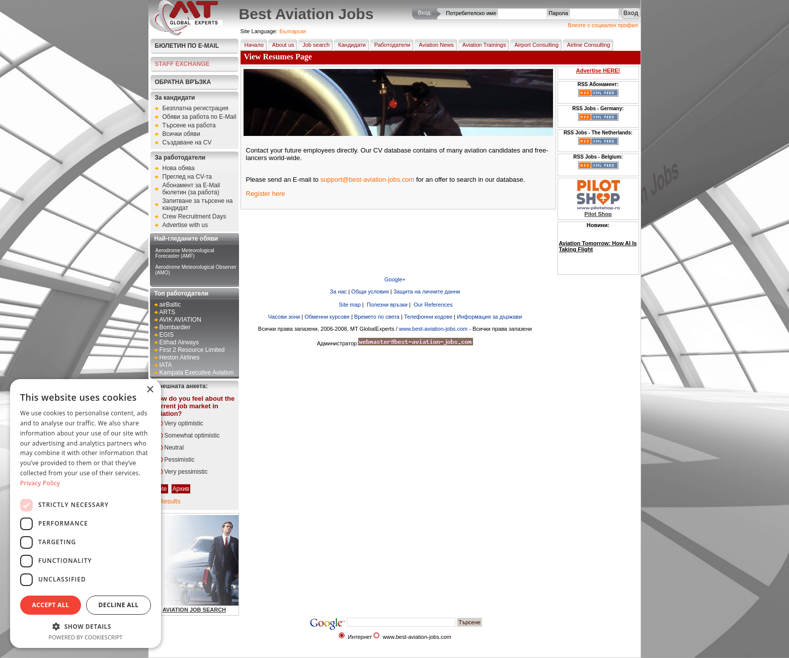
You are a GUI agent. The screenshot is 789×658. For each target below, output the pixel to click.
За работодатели (180, 157)
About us (281, 45)
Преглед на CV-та (187, 176)
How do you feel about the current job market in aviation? (194, 406)
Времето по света (377, 317)
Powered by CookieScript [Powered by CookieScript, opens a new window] (86, 637)
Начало (252, 45)
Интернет (360, 637)
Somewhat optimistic (192, 435)
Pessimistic (180, 459)
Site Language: (259, 31)
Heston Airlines (180, 357)
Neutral (174, 447)
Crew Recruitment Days (194, 216)
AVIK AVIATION (180, 319)
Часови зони (284, 317)
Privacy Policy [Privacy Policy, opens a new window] (40, 483)
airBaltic (170, 304)
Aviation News (434, 45)
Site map (348, 305)
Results (169, 501)
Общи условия (370, 291)
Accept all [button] (50, 605)
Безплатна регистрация (195, 108)
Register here (265, 193)
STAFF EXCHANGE (182, 63)
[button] (85, 626)
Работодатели (390, 45)
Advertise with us (185, 225)
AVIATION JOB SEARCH (194, 610)
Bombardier (175, 327)
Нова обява (179, 168)
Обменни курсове (327, 317)
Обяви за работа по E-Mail (199, 116)
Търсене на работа (189, 125)
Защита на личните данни (426, 291)
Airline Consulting (586, 45)
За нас (338, 291)
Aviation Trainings (482, 45)
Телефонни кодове (428, 317)
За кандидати (175, 97)
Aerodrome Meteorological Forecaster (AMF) (184, 253)
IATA (166, 365)
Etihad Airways (179, 342)
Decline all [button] (119, 605)
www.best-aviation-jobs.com (433, 329)
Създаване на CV (187, 142)
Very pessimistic (186, 471)
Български (292, 31)
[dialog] (85, 513)
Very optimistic (184, 423)
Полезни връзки (386, 305)
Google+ (395, 279)
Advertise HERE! (598, 70)
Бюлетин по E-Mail (187, 45)
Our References (432, 305)
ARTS (168, 312)
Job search (314, 45)
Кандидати (350, 45)
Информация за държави (489, 317)
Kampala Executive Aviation (197, 372)
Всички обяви (181, 133)
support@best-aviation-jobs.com (368, 179)
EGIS (167, 334)
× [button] (149, 390)
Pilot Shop (597, 214)
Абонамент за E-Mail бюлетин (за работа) (191, 189)
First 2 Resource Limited (192, 349)
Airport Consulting (534, 45)
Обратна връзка (183, 82)
